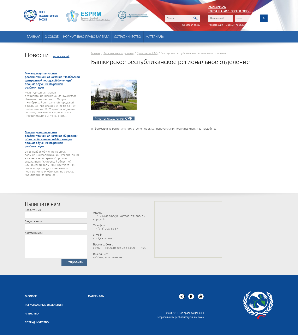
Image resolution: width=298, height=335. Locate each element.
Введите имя (33, 210)
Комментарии (34, 232)
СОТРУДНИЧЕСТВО (37, 322)
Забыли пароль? (235, 25)
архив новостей (61, 56)
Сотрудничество (127, 37)
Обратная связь (191, 25)
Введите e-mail (34, 221)
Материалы (155, 37)
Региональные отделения (43, 304)
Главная (33, 37)
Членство (32, 313)
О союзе (52, 37)
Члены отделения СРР (113, 118)
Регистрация (215, 25)
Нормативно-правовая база (86, 37)
